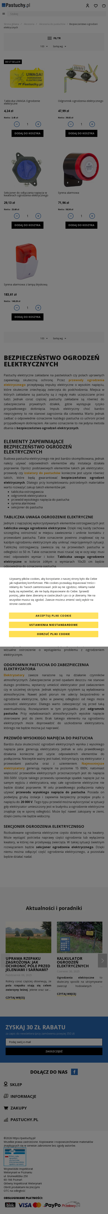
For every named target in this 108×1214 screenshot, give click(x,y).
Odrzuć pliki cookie (53, 634)
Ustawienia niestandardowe (53, 625)
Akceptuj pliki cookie (53, 615)
